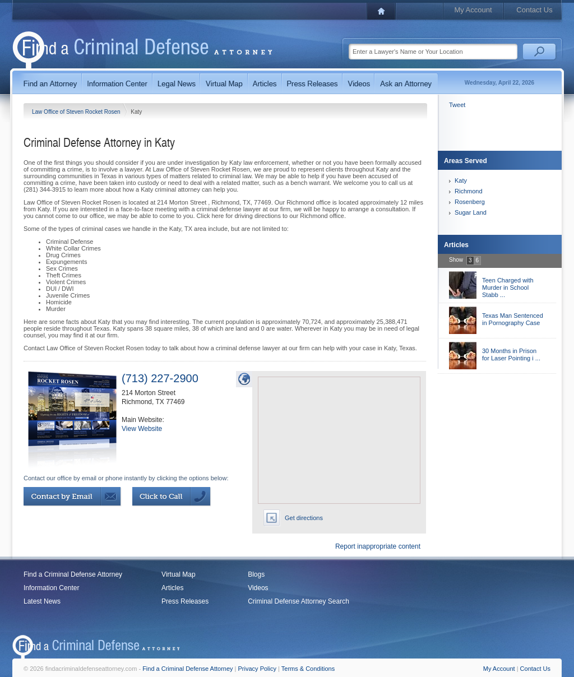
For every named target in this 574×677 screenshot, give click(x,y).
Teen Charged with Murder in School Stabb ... (508, 287)
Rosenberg (470, 201)
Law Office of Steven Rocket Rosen (77, 112)
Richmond (469, 191)
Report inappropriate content (377, 546)
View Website (142, 429)
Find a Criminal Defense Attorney (73, 574)
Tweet (457, 104)
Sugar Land (471, 212)
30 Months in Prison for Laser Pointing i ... (511, 354)
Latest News (42, 601)
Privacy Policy (257, 668)
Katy (461, 180)
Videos (258, 588)
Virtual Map (178, 574)
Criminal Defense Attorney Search (298, 601)
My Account (473, 10)
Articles (172, 588)
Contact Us (534, 10)
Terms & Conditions (308, 668)
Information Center (51, 588)
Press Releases (185, 601)
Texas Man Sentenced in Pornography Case (512, 319)
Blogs (256, 574)
